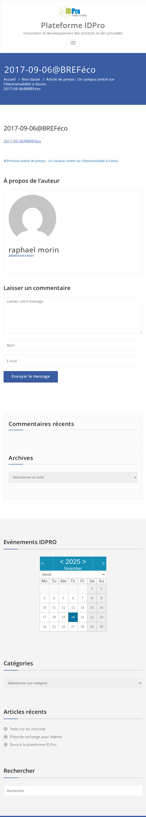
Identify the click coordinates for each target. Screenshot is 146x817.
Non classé (31, 79)
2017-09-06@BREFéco (22, 141)
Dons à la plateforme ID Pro (33, 744)
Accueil (9, 79)
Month (47, 574)
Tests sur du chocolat (27, 728)
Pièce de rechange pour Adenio (36, 736)
